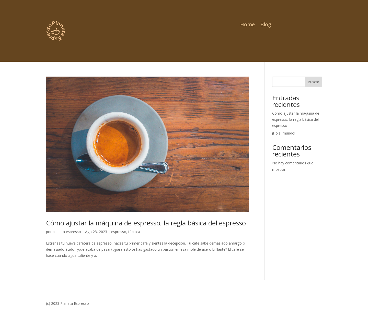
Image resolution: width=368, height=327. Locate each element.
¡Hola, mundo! (283, 133)
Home (247, 25)
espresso (118, 231)
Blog (265, 25)
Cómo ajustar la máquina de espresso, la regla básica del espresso (146, 222)
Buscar (313, 81)
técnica (134, 231)
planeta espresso (67, 231)
